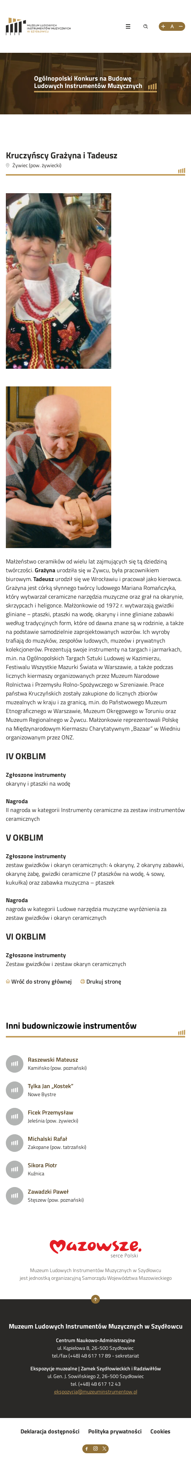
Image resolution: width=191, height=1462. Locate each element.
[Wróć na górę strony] (95, 1299)
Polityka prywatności (115, 1431)
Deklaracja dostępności (49, 1431)
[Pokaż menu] (128, 26)
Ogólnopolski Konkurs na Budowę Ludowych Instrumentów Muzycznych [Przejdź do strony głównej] (88, 82)
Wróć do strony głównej (41, 981)
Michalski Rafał (47, 1138)
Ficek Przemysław (50, 1112)
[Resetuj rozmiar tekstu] (172, 26)
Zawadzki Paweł (48, 1191)
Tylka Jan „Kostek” (51, 1085)
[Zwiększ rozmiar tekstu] (163, 26)
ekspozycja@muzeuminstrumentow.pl (95, 1391)
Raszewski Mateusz (53, 1059)
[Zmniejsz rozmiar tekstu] (180, 26)
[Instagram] (95, 1448)
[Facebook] (86, 1448)
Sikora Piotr (42, 1165)
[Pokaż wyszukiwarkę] (145, 26)
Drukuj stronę (103, 981)
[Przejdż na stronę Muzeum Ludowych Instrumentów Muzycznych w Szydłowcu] (60, 26)
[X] (104, 1448)
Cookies (160, 1431)
